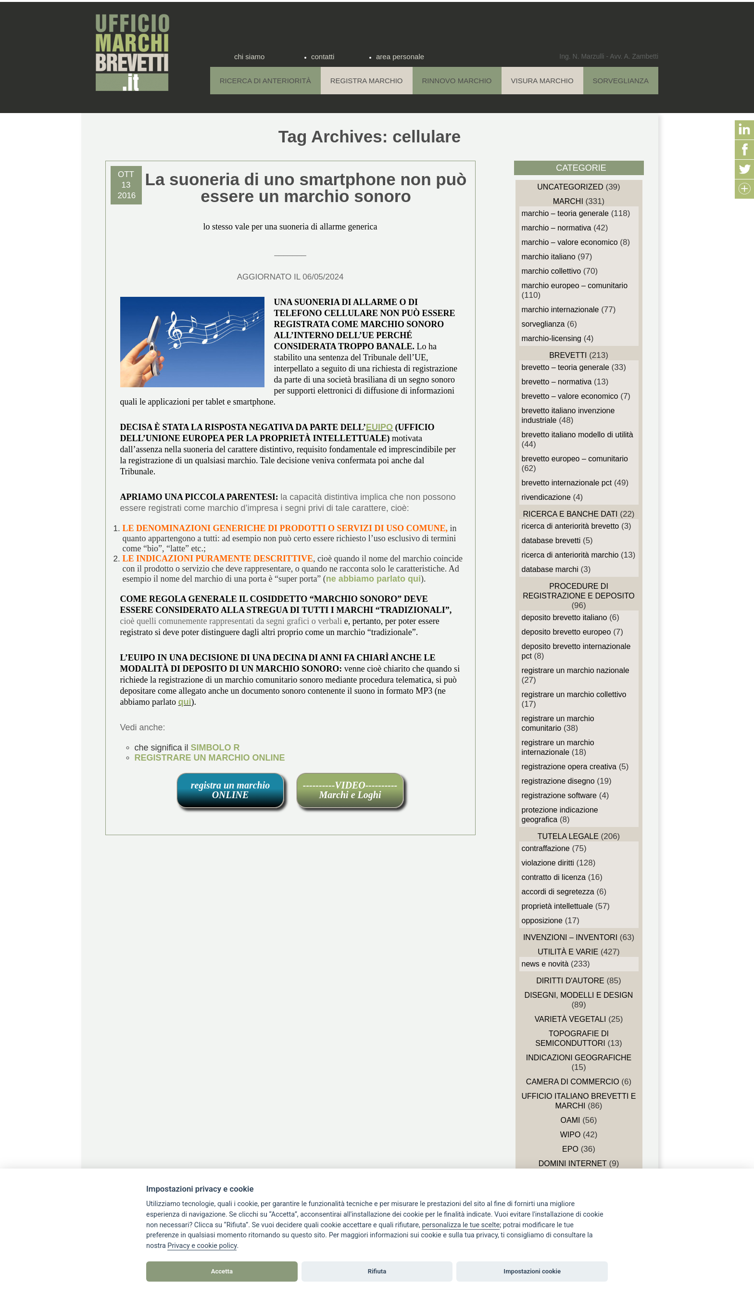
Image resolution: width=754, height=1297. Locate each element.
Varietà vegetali (570, 1019)
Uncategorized (570, 187)
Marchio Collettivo (551, 271)
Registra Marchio (366, 80)
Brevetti (568, 355)
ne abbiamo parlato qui (373, 579)
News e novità (545, 964)
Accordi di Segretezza (558, 892)
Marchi (568, 201)
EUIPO (379, 427)
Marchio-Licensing (552, 338)
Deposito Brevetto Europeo (566, 632)
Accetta (222, 1271)
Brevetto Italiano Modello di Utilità (577, 435)
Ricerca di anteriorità (265, 80)
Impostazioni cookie (532, 1271)
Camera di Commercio (572, 1082)
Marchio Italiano (549, 257)
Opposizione (542, 920)
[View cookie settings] (461, 1225)
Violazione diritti (548, 863)
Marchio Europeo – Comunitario (575, 285)
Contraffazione (546, 848)
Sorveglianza (621, 80)
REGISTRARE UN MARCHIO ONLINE (210, 758)
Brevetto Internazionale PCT (567, 483)
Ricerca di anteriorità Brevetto (570, 526)
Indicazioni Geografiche (579, 1058)
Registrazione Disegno (558, 781)
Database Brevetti (551, 540)
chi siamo (249, 56)
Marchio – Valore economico (570, 242)
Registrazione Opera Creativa (569, 767)
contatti (322, 56)
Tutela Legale (568, 836)
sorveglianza (543, 324)
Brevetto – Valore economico (570, 396)
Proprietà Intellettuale (557, 906)
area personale (400, 56)
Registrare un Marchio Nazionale (575, 670)
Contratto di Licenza (554, 877)
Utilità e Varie (568, 952)
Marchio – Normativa (556, 228)
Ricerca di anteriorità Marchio (570, 555)
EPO (570, 1149)
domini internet (573, 1163)
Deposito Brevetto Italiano (564, 617)
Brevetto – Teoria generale (565, 367)
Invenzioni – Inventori (570, 937)
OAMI (570, 1120)
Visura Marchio (542, 80)
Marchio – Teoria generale (565, 213)
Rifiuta (377, 1271)
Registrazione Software (559, 795)
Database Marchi (550, 569)
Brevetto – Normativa (557, 382)
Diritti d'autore (570, 981)
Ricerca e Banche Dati (570, 514)
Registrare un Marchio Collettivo (574, 694)
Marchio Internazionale (560, 309)
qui (184, 702)
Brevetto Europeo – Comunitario (575, 459)
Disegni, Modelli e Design (579, 995)
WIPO (570, 1135)
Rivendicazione (546, 497)
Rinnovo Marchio (457, 80)
